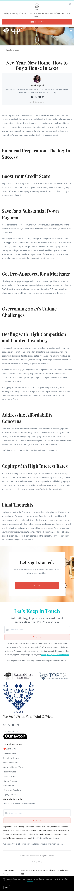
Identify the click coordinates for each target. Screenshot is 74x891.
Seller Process (9, 776)
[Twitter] (9, 725)
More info (30, 881)
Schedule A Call (9, 785)
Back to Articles (12, 50)
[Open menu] (71, 31)
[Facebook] (4, 725)
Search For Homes (11, 758)
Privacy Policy (37, 861)
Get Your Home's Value (13, 767)
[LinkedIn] (13, 725)
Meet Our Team (10, 753)
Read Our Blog (9, 771)
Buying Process (10, 781)
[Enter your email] (39, 629)
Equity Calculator (10, 794)
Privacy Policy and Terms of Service (55, 654)
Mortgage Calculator (12, 790)
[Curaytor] (15, 738)
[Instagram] (18, 725)
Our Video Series (10, 762)
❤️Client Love (9, 748)
